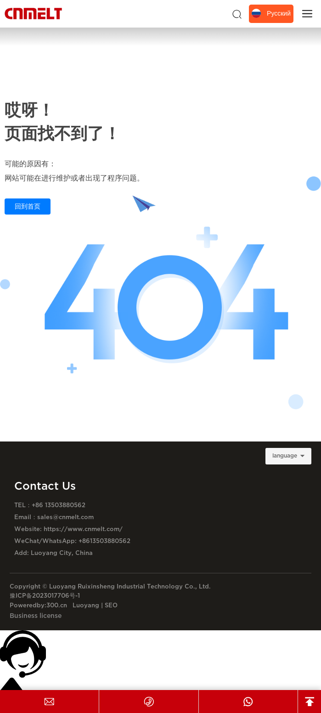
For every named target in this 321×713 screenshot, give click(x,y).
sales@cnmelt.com (65, 517)
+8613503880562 (104, 541)
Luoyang (86, 605)
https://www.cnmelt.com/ (82, 529)
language (284, 455)
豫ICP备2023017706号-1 (45, 596)
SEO (111, 605)
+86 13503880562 (58, 505)
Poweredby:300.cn (38, 605)
